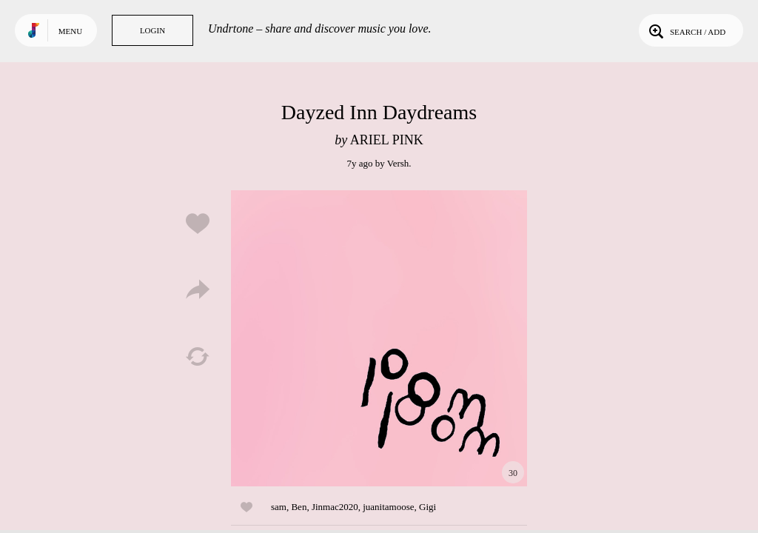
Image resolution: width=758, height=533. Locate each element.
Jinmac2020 (335, 506)
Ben (298, 506)
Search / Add (685, 30)
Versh (398, 163)
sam (278, 506)
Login (152, 30)
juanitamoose (388, 506)
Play (379, 338)
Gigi (427, 506)
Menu (70, 31)
